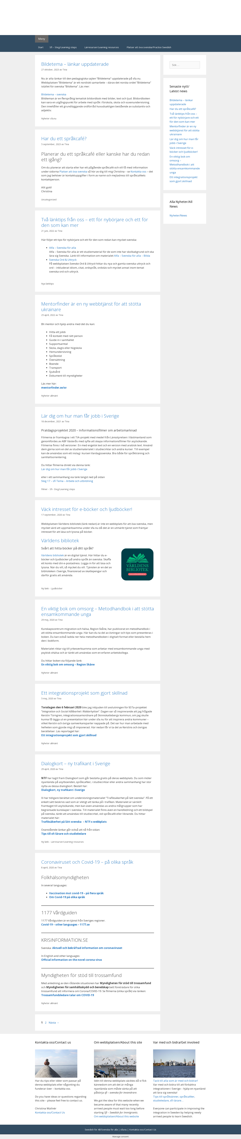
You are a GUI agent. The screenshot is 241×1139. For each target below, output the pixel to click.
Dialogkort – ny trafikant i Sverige (75, 763)
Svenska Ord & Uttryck (63, 259)
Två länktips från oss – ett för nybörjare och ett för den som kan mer (94, 222)
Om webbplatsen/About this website (116, 1116)
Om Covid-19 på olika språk (67, 897)
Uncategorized (48, 199)
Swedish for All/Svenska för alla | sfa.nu (106, 1129)
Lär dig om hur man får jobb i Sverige (80, 416)
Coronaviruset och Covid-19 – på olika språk (87, 862)
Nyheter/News (178, 215)
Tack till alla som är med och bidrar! (175, 1080)
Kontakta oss (138, 171)
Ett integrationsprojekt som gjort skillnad (84, 693)
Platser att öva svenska (73, 171)
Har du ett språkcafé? (64, 138)
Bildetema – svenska (53, 94)
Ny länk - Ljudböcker (52, 588)
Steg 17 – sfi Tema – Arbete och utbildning (67, 481)
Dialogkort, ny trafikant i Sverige (63, 790)
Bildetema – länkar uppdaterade (75, 64)
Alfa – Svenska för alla (62, 247)
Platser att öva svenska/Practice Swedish (149, 47)
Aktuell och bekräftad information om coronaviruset (87, 948)
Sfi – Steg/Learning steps (63, 47)
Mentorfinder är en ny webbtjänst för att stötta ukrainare (91, 307)
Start (40, 47)
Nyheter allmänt (49, 395)
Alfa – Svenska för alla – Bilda (132, 255)
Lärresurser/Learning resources (101, 47)
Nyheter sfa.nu (48, 118)
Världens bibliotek (60, 540)
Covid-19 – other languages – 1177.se (65, 924)
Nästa (54, 1022)
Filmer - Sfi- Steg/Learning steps (58, 489)
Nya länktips (47, 283)
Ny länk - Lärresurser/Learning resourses (62, 841)
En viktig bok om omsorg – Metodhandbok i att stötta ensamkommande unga (97, 611)
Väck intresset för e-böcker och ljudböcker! (86, 509)
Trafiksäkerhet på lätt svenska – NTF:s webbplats (74, 821)
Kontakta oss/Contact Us (50, 1112)
